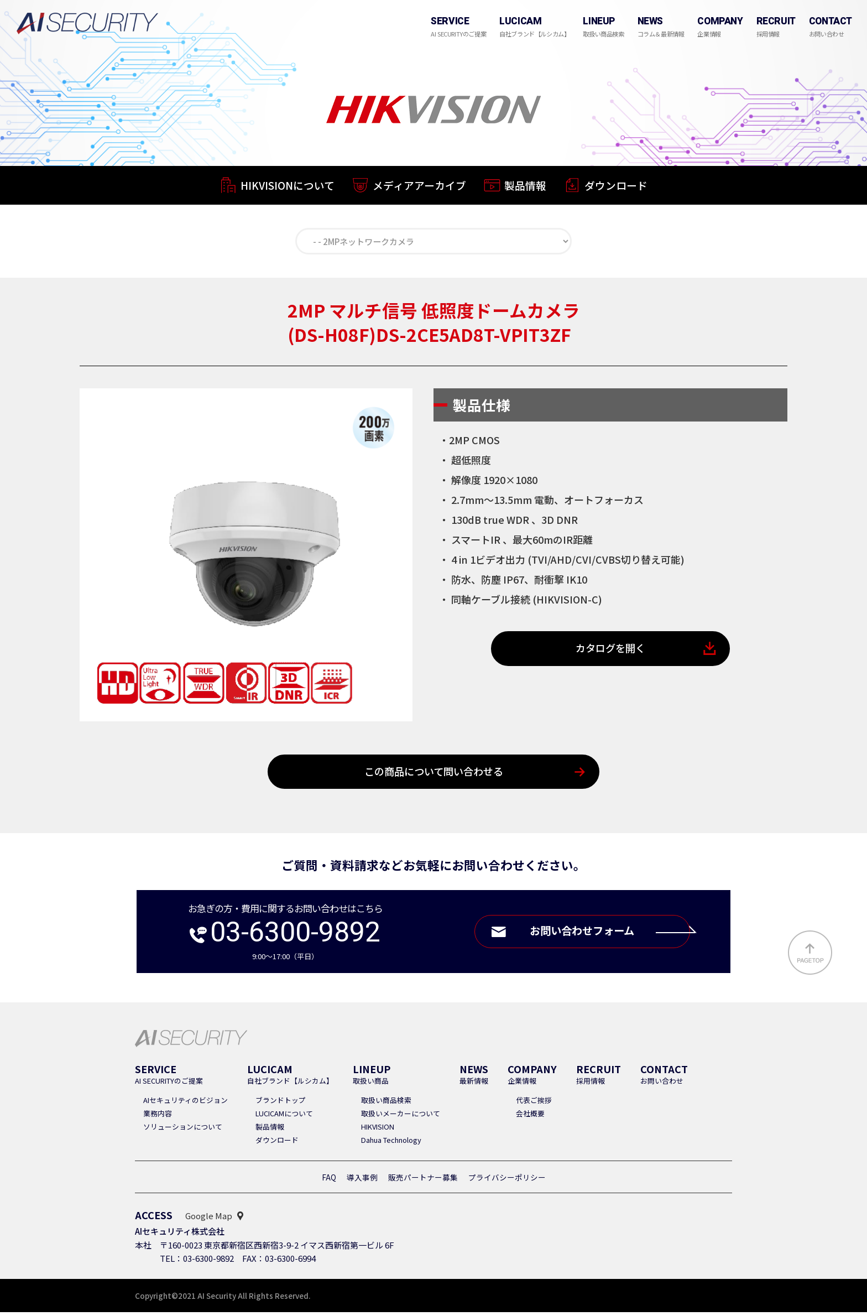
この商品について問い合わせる (434, 774)
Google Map (208, 1219)
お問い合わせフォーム (605, 935)
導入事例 (362, 1181)
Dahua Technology (391, 1143)
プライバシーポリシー (507, 1181)
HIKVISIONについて (288, 186)
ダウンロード (615, 190)
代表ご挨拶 (534, 1104)
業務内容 (157, 1117)
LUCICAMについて (284, 1117)
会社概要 (530, 1117)
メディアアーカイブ (419, 187)
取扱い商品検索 (386, 1104)
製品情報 (525, 188)
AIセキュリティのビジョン (185, 1104)
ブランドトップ (280, 1104)
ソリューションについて (182, 1130)
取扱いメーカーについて (400, 1117)
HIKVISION (377, 1130)
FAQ (329, 1181)
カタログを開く (610, 651)
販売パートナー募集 (423, 1181)
